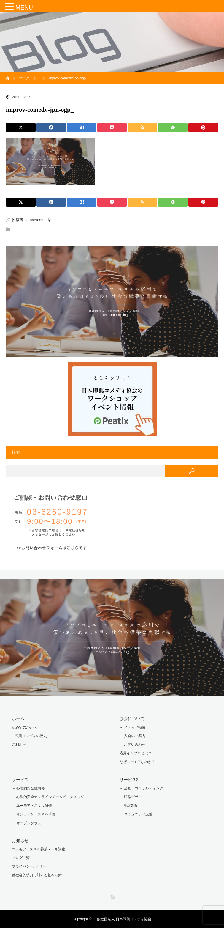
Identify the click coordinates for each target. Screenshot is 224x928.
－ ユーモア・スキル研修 (32, 805)
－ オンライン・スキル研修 (33, 814)
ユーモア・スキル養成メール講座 (38, 849)
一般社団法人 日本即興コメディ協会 (122, 919)
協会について (132, 718)
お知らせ (20, 840)
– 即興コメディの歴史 (29, 736)
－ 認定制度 (129, 805)
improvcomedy (38, 220)
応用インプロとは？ (136, 753)
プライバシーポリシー (29, 866)
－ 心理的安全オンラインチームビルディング (48, 797)
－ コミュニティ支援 (136, 814)
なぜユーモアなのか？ (137, 762)
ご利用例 (19, 745)
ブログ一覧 (21, 858)
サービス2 (129, 779)
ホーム (18, 718)
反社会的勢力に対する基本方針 (37, 875)
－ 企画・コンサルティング (141, 788)
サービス (20, 779)
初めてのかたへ (24, 727)
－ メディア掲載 (132, 727)
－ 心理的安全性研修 (28, 788)
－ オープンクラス (26, 823)
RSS (112, 896)
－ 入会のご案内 (132, 736)
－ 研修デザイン (132, 797)
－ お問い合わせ (132, 745)
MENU (24, 7)
